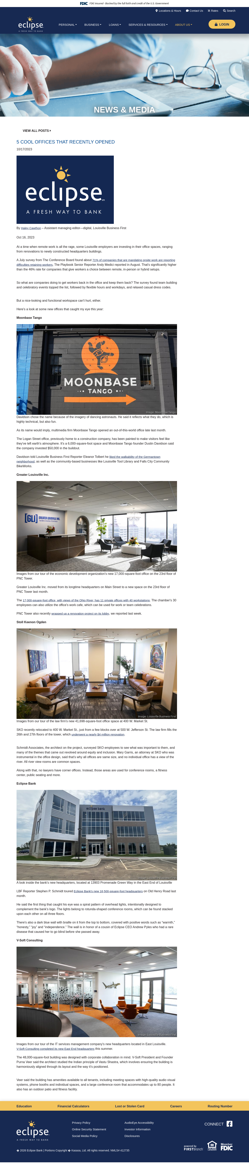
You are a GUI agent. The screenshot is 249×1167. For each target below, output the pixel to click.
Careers (175, 1111)
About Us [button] (182, 24)
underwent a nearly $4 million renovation (99, 739)
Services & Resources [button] (147, 24)
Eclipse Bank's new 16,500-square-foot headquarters (110, 896)
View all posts (36, 130)
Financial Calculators (73, 1111)
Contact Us (196, 10)
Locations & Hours (170, 10)
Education (25, 1111)
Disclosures (132, 1141)
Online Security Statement (90, 1134)
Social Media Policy (85, 1141)
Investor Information (138, 1134)
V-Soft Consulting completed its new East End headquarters (58, 1053)
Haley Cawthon (31, 228)
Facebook (229, 1128)
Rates (214, 10)
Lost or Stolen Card (130, 1111)
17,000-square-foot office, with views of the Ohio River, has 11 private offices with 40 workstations (90, 605)
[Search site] (229, 10)
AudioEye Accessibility (139, 1127)
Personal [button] (67, 24)
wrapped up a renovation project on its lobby (81, 618)
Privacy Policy (81, 1127)
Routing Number (218, 1111)
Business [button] (91, 24)
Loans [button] (114, 24)
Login (222, 24)
